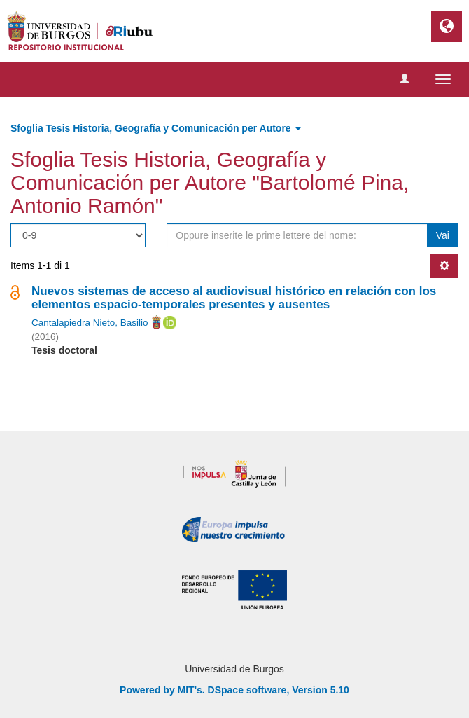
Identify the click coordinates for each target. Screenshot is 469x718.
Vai (442, 235)
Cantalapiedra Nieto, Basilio (89, 322)
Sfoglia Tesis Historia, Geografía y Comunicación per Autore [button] (155, 128)
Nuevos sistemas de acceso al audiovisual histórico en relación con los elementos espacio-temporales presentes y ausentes (233, 297)
